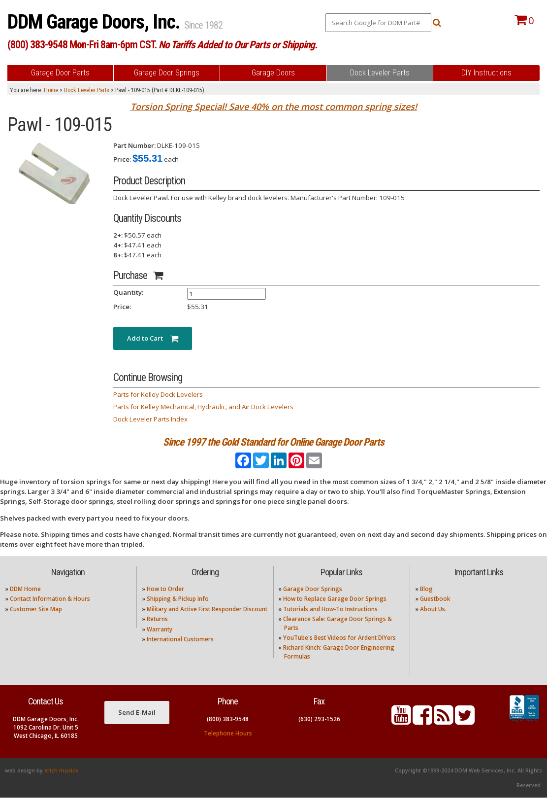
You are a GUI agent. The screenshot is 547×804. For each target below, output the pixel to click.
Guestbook (435, 605)
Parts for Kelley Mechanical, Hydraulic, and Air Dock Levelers (203, 406)
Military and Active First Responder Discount (207, 615)
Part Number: (134, 145)
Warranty (159, 635)
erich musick (61, 776)
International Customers (180, 645)
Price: (122, 159)
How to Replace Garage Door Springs (334, 605)
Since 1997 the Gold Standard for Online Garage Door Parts (273, 442)
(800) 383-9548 (228, 725)
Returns (157, 625)
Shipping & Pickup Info (178, 605)
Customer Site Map (36, 615)
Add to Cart (152, 338)
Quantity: (128, 292)
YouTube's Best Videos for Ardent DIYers (339, 644)
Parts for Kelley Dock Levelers (158, 394)
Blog (426, 595)
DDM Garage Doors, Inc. (95, 22)
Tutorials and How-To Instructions (330, 615)
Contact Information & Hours (50, 605)
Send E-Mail (137, 718)
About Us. (433, 615)
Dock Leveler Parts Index (150, 419)
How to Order (165, 595)
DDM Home (25, 595)
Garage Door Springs (312, 595)
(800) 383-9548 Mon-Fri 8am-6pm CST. (162, 44)
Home (51, 90)
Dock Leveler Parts (86, 90)
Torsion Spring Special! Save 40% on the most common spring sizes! (273, 106)
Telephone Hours (228, 739)
